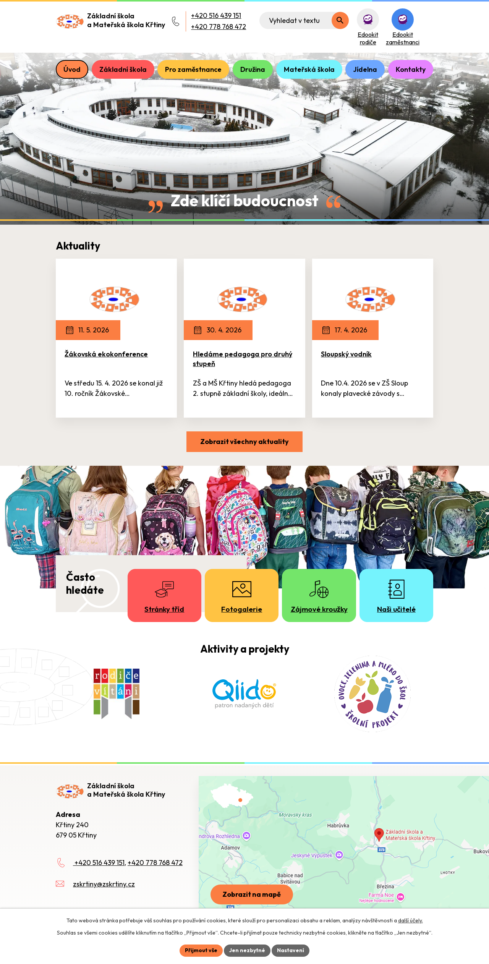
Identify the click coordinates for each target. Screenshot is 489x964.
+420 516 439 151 (216, 15)
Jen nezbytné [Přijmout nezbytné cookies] (247, 950)
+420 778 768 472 (218, 26)
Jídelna (365, 69)
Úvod (72, 69)
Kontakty (411, 69)
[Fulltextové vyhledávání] (304, 20)
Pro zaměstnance (193, 69)
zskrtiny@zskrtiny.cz (104, 884)
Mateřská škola (309, 69)
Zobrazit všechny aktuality (244, 441)
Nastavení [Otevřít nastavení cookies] (290, 950)
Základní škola (123, 69)
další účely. (410, 920)
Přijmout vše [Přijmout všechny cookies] (201, 950)
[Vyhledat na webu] (340, 20)
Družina (252, 69)
